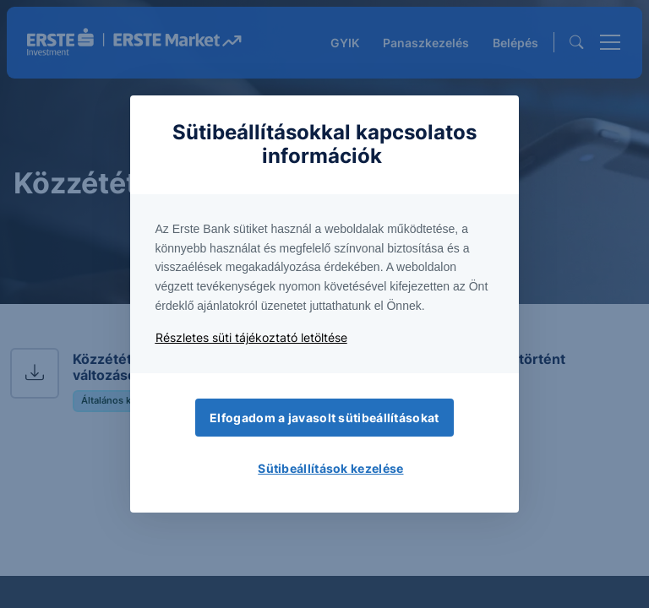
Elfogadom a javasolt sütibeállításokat (324, 417)
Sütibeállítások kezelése (330, 468)
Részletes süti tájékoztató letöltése (251, 337)
